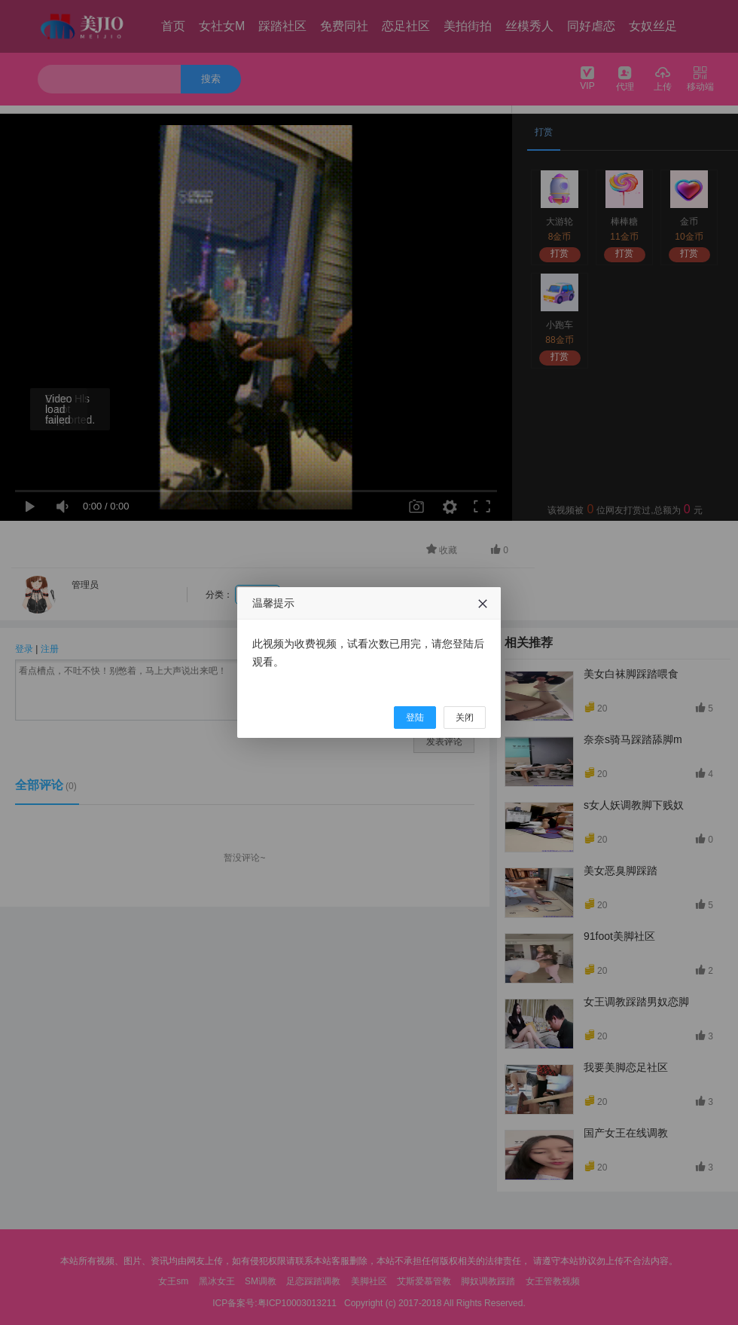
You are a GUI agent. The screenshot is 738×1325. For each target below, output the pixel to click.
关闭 (465, 717)
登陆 (415, 717)
